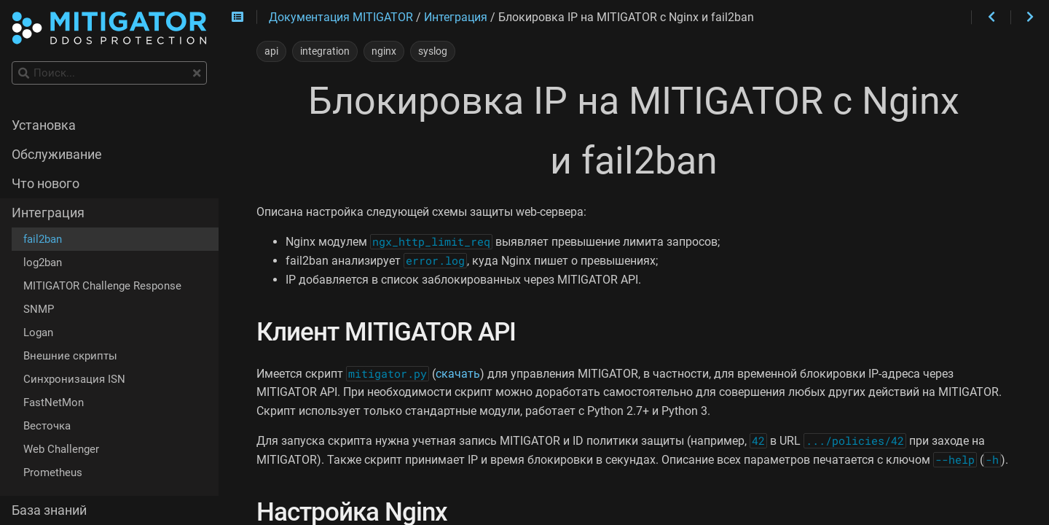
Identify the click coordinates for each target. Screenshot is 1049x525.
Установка (44, 125)
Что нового (45, 183)
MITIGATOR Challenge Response (102, 285)
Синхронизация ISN (74, 379)
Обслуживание (57, 154)
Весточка (47, 425)
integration (325, 51)
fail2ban (42, 239)
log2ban (42, 262)
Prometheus (52, 472)
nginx (384, 51)
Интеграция (48, 213)
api (271, 51)
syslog (432, 51)
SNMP (38, 309)
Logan (38, 332)
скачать (458, 374)
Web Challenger (61, 449)
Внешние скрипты (70, 355)
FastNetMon (53, 402)
